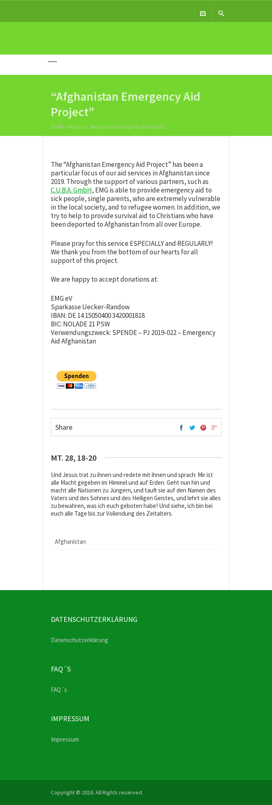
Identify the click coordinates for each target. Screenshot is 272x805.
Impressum (65, 739)
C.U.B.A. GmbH (71, 190)
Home (57, 127)
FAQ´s (59, 689)
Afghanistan (70, 541)
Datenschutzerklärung (79, 640)
